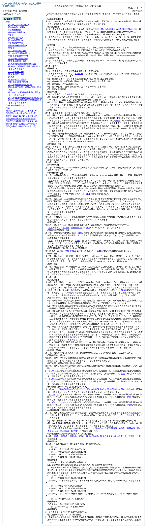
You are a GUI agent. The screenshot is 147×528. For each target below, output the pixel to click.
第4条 (80, 233)
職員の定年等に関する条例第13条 (112, 29)
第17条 (52, 371)
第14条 (83, 251)
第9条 (54, 102)
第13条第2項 (76, 227)
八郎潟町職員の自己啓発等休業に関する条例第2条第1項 (95, 389)
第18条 (52, 379)
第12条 (66, 227)
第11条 (73, 436)
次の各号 (79, 73)
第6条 (56, 436)
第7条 (63, 436)
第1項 (123, 381)
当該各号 (130, 415)
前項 (51, 180)
